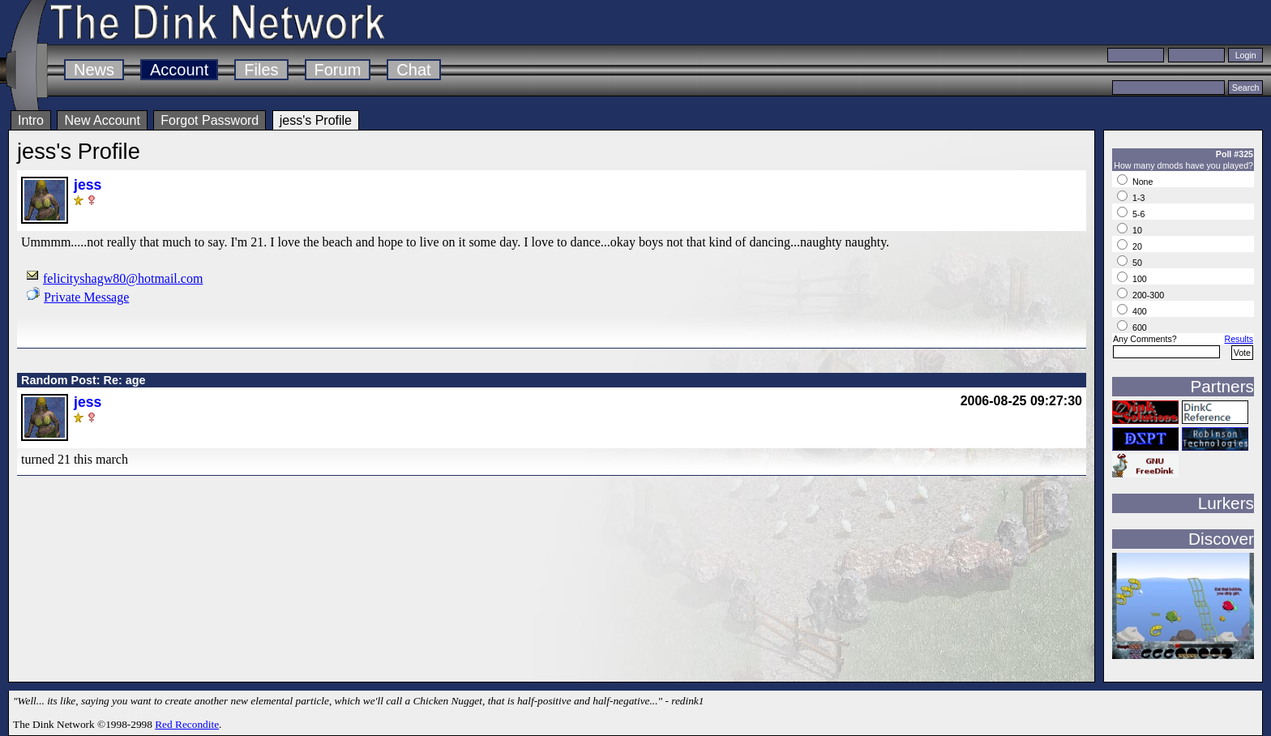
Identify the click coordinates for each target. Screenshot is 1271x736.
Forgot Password (209, 120)
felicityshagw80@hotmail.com (123, 278)
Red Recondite (187, 724)
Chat (413, 70)
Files (261, 70)
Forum (338, 70)
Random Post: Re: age (83, 380)
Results (1238, 339)
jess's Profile (316, 120)
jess (87, 185)
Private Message (86, 297)
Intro (31, 120)
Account (179, 70)
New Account (101, 120)
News (94, 70)
